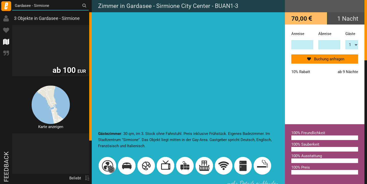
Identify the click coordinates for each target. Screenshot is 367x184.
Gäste (350, 33)
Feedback (6, 167)
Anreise (297, 33)
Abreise (324, 33)
